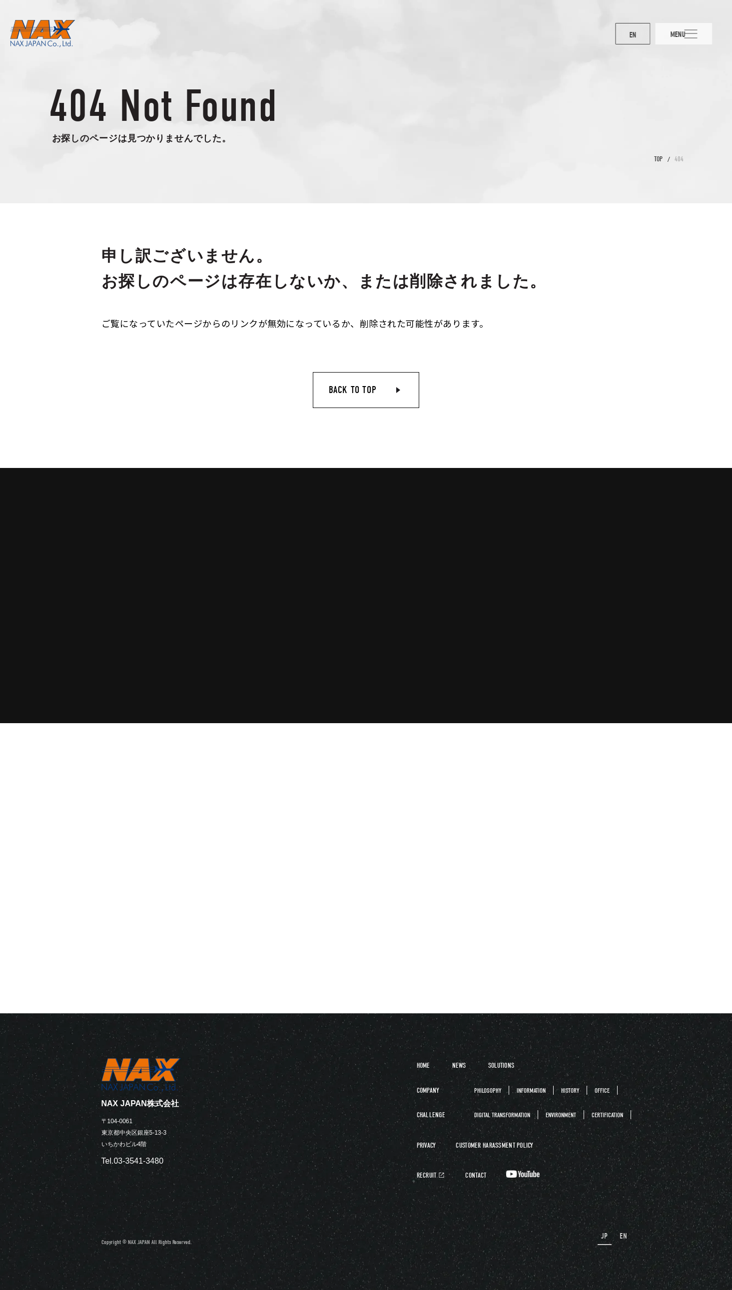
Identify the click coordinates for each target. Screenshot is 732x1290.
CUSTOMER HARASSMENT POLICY (494, 1145)
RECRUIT (427, 1175)
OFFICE (602, 1090)
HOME (423, 1065)
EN (609, 34)
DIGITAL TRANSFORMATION (502, 1115)
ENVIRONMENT (561, 1115)
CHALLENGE (431, 1115)
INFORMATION (531, 1090)
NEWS (459, 1065)
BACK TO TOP (353, 390)
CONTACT (475, 1175)
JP (606, 1236)
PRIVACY (426, 1145)
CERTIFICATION (607, 1115)
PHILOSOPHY (487, 1090)
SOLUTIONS (501, 1065)
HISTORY (570, 1090)
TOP (658, 159)
